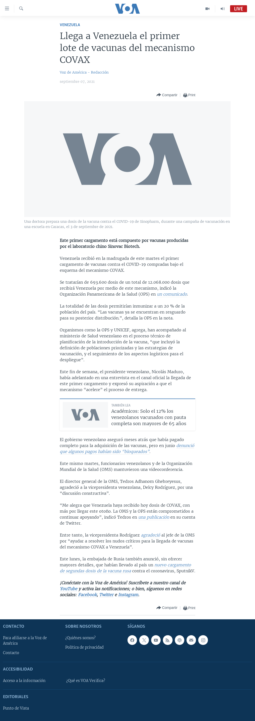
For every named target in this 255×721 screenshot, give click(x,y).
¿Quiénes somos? (80, 638)
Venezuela (70, 25)
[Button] (166, 95)
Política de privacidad (84, 647)
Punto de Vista (16, 708)
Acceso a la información (24, 680)
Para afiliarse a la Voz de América (25, 641)
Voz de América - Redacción (84, 72)
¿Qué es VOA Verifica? (85, 680)
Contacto (11, 653)
